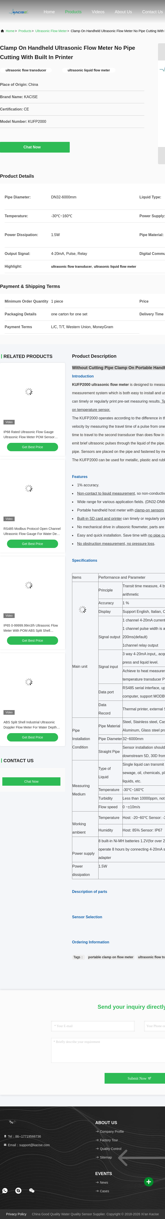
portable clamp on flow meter (110, 957)
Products (73, 12)
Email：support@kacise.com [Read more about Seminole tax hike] (26, 1145)
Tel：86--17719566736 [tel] (22, 1136)
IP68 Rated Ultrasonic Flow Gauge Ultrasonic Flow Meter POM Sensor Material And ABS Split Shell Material (30, 437)
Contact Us (152, 12)
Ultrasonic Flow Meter (51, 31)
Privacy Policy (16, 1214)
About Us (123, 12)
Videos (98, 12)
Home (49, 12)
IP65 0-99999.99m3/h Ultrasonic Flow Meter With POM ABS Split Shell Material (30, 631)
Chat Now (34, 147)
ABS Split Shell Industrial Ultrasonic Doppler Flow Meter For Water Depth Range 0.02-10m (30, 727)
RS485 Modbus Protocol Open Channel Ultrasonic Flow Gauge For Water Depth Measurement (32, 534)
